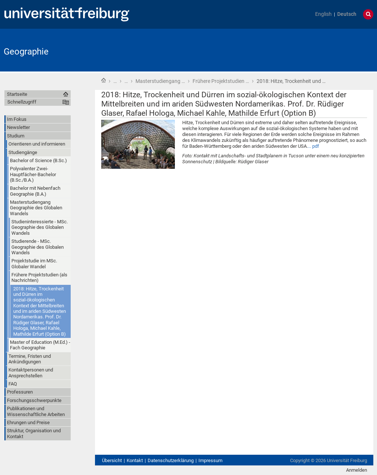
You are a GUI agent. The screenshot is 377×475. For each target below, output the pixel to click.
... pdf (313, 146)
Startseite (103, 80)
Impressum (210, 460)
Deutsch (346, 14)
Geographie (26, 51)
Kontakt (135, 460)
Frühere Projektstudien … (221, 81)
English (323, 14)
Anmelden (356, 470)
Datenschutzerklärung (171, 460)
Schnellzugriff (21, 102)
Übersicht (112, 460)
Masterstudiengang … (160, 81)
